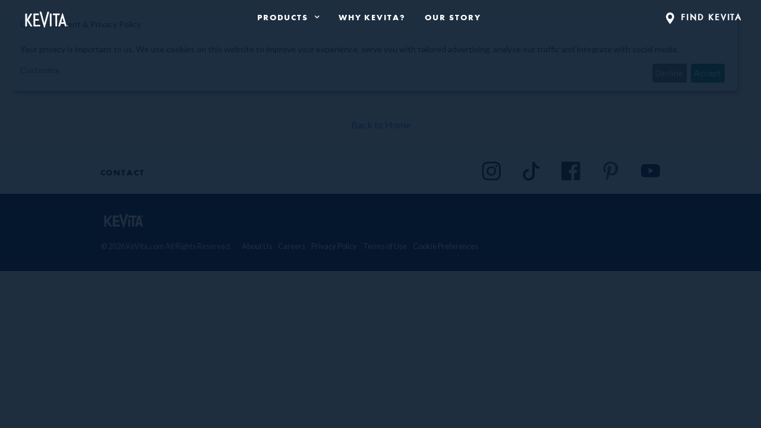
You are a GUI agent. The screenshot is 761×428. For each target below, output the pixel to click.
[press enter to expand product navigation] (314, 17)
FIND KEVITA (704, 17)
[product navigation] (288, 17)
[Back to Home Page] (46, 17)
